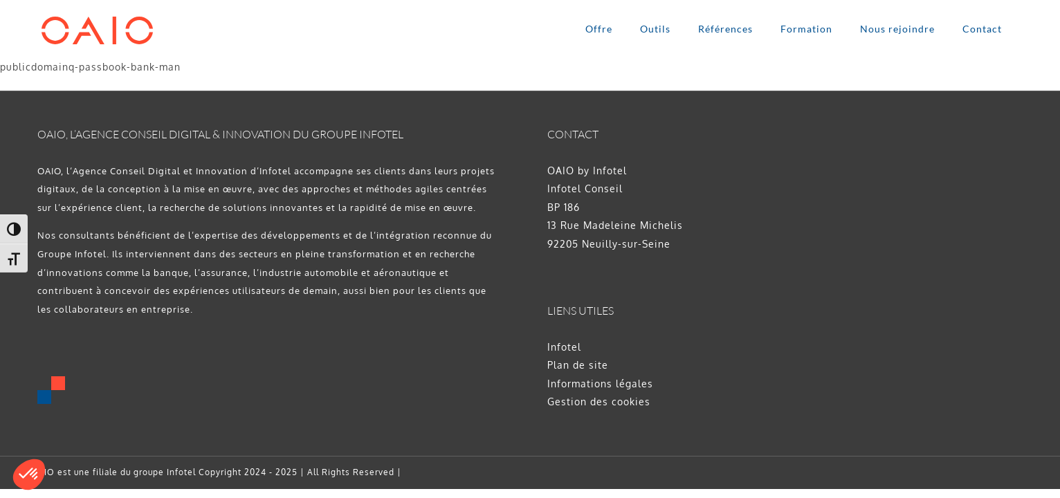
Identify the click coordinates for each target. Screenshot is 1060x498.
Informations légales (600, 383)
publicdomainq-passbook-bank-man (90, 67)
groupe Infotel (165, 472)
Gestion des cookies (598, 401)
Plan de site (577, 365)
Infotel (564, 347)
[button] (29, 474)
